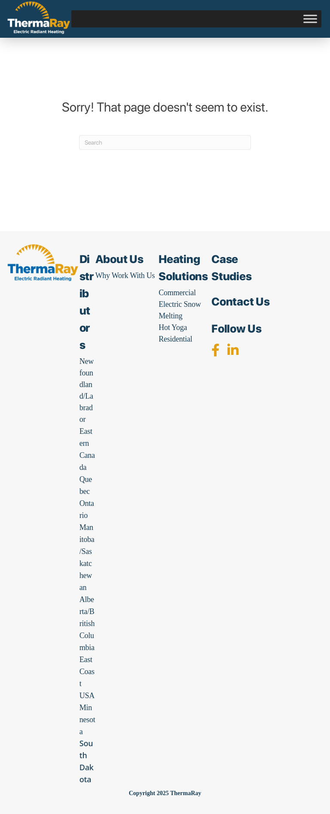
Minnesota (87, 719)
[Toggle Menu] (310, 19)
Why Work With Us (125, 275)
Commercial (177, 292)
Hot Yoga (173, 327)
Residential (175, 339)
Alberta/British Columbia (87, 623)
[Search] (165, 142)
